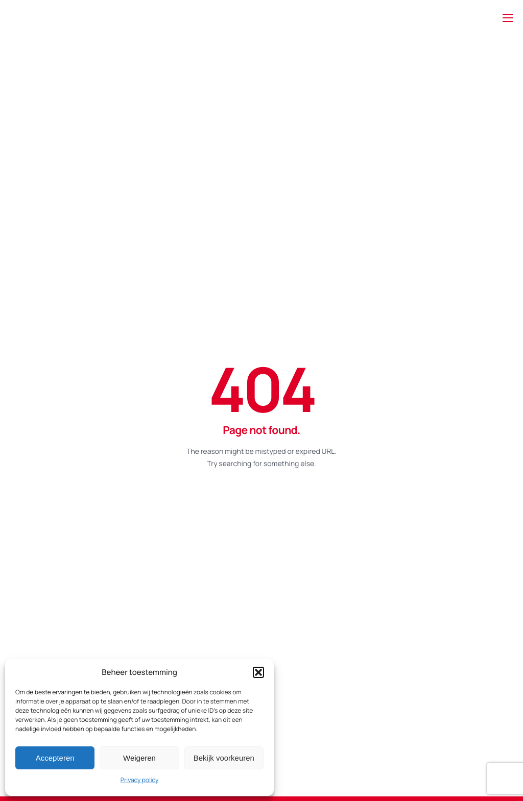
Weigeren (139, 758)
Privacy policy (139, 779)
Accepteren (55, 758)
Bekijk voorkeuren (224, 758)
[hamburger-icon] (508, 18)
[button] (258, 672)
